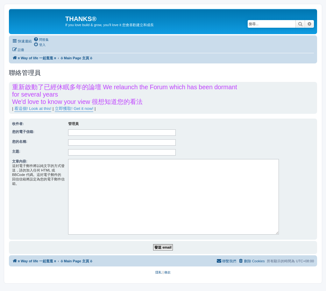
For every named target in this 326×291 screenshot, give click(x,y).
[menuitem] (41, 39)
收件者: (18, 124)
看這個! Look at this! (32, 108)
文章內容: (19, 161)
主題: (16, 151)
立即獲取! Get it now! (74, 108)
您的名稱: (19, 141)
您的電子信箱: (23, 132)
